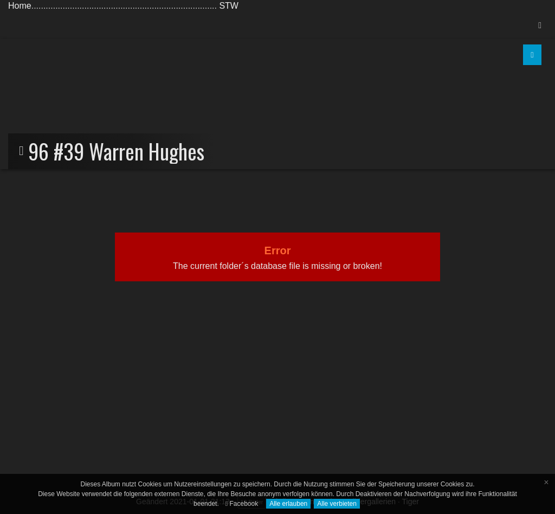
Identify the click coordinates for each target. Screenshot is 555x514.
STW (228, 5)
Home (19, 5)
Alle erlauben (288, 503)
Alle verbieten (337, 503)
